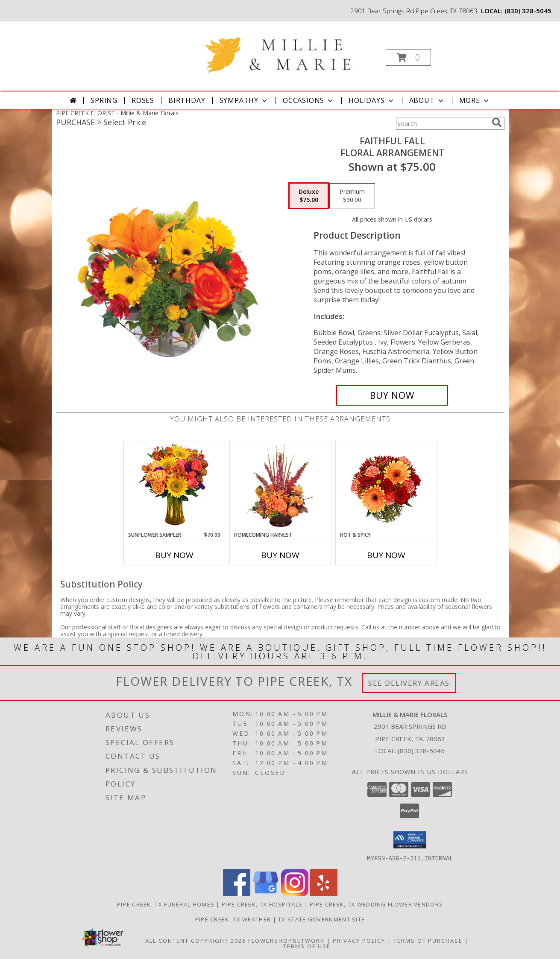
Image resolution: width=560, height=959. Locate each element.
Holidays (372, 100)
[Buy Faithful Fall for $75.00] (392, 395)
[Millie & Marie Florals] (279, 48)
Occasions (308, 100)
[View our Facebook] (236, 893)
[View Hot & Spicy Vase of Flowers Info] (386, 486)
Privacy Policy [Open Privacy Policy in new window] (359, 940)
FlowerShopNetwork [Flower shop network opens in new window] (286, 940)
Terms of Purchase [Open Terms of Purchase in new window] (428, 940)
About (427, 100)
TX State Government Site (321, 919)
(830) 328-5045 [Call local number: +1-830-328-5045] (527, 10)
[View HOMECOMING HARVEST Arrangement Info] (280, 486)
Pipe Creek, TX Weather (233, 919)
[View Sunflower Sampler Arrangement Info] (174, 486)
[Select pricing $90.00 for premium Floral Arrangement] (352, 196)
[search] (497, 122)
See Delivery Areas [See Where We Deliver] (409, 683)
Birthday (186, 100)
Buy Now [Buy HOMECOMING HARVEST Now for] (280, 555)
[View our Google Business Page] (265, 893)
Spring (104, 100)
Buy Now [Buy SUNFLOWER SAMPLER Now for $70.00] (174, 555)
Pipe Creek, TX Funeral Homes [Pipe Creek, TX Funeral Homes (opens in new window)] (165, 904)
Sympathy (244, 100)
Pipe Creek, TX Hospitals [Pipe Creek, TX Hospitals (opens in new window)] (262, 904)
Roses (143, 100)
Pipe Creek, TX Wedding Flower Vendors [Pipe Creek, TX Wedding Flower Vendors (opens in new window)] (376, 904)
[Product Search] (442, 123)
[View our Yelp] (323, 893)
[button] (408, 57)
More (474, 100)
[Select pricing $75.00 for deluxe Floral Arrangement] (309, 196)
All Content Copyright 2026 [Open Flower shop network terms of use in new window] (195, 940)
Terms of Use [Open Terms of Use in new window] (307, 946)
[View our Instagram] (294, 893)
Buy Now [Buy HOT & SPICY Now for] (386, 555)
